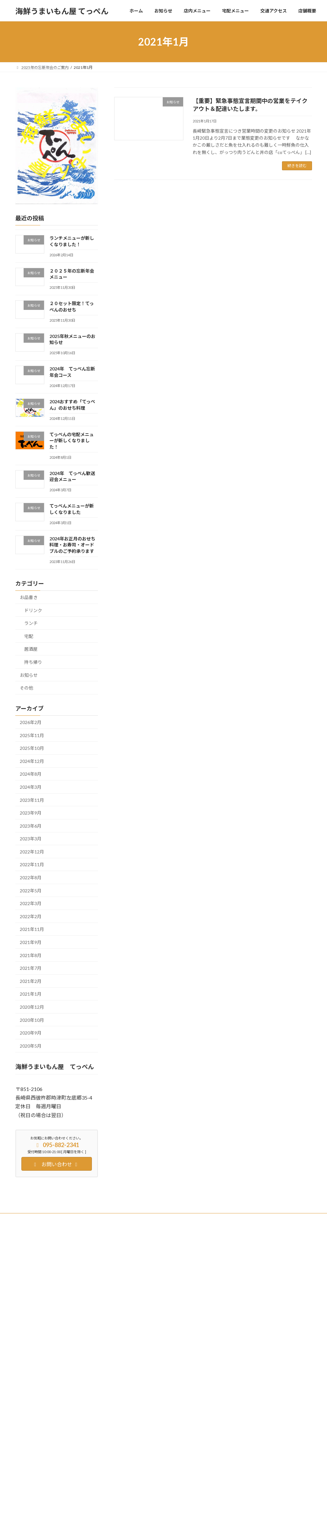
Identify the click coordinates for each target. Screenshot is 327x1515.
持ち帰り (33, 662)
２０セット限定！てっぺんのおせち (249, 1308)
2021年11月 (32, 929)
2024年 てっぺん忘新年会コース (248, 1352)
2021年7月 (30, 968)
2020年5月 (30, 1046)
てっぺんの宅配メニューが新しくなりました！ (71, 441)
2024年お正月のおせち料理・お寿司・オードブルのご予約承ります (72, 545)
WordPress (129, 1503)
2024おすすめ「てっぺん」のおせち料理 (254, 1373)
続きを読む (297, 165)
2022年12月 (32, 851)
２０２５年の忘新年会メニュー (246, 1286)
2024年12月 (32, 761)
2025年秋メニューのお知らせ (244, 1330)
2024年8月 (30, 774)
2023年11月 (32, 800)
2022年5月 (30, 890)
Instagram (83, 1219)
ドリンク (33, 610)
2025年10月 (32, 748)
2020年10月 (32, 1020)
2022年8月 (30, 877)
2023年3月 (30, 838)
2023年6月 (30, 826)
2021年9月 (30, 942)
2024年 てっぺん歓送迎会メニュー (250, 1417)
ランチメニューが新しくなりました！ (251, 1264)
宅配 (28, 636)
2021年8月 (30, 955)
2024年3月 (30, 787)
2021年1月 (30, 994)
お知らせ (29, 675)
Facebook (29, 1219)
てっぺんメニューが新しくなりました (251, 1439)
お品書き (29, 597)
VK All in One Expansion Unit (204, 1503)
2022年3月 (30, 903)
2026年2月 (30, 722)
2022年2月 (30, 916)
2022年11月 (32, 864)
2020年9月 (30, 1033)
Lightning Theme (161, 1503)
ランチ (31, 623)
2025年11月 (32, 735)
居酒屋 (31, 649)
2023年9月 (30, 813)
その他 (26, 688)
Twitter (56, 1219)
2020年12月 (32, 1007)
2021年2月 (30, 981)
